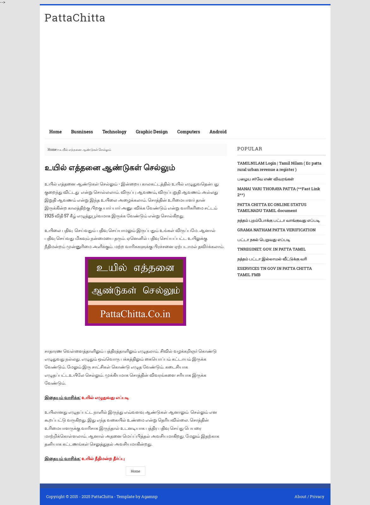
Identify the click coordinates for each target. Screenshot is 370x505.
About (300, 496)
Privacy (317, 496)
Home (55, 132)
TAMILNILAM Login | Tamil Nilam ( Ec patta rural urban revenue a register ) (279, 166)
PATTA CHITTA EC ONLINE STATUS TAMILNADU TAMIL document (271, 208)
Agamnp (149, 496)
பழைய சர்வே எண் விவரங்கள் (265, 179)
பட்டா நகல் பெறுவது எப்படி (263, 239)
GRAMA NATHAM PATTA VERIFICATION (276, 230)
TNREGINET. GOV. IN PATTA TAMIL (271, 249)
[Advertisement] (185, 77)
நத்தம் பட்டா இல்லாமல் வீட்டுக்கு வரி (272, 259)
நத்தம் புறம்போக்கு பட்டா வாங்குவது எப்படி (278, 220)
